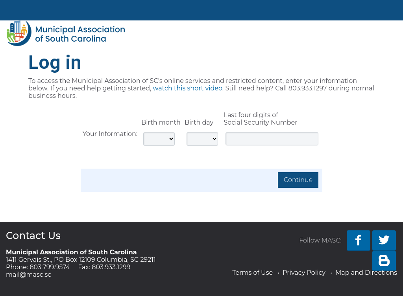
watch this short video (187, 88)
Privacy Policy (304, 272)
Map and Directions (366, 272)
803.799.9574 (50, 267)
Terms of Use (252, 272)
